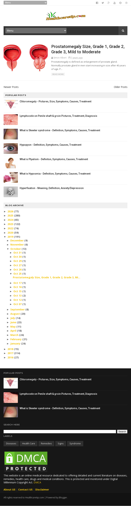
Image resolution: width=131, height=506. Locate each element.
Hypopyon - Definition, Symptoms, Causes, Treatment (50, 144)
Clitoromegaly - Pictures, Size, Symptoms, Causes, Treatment (55, 101)
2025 (11, 215)
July (13, 318)
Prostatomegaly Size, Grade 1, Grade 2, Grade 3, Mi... (46, 277)
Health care (28, 443)
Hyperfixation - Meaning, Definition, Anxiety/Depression (52, 188)
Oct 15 (17, 291)
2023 (11, 224)
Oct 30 (17, 256)
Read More (58, 74)
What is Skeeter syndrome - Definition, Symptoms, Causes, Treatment (60, 130)
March (14, 335)
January (15, 343)
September (17, 309)
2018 (11, 349)
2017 (11, 353)
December (17, 240)
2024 (11, 219)
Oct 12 (17, 299)
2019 (11, 236)
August (15, 313)
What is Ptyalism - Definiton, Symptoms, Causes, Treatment (54, 159)
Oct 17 (17, 283)
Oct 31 (17, 252)
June (13, 322)
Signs (61, 443)
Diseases (11, 443)
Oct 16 (17, 287)
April (13, 330)
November (17, 244)
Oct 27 (17, 265)
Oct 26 (17, 269)
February (16, 339)
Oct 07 (17, 304)
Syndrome (75, 443)
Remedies (46, 443)
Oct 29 (17, 261)
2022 (11, 228)
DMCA (37, 482)
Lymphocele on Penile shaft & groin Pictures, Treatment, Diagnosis (58, 115)
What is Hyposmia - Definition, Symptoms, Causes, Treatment (55, 173)
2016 (11, 357)
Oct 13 (17, 295)
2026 (11, 211)
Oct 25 (17, 273)
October (16, 249)
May (13, 326)
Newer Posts (11, 87)
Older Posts (120, 87)
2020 (11, 232)
